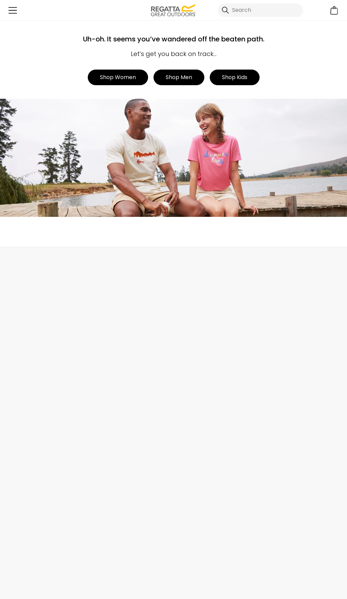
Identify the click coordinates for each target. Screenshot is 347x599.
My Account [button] (94, 262)
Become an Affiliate (283, 453)
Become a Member (283, 323)
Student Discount (280, 367)
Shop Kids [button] (234, 77)
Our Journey (190, 312)
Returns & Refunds (29, 323)
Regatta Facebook (187, 559)
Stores (182, 334)
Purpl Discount (276, 377)
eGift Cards (273, 312)
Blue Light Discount (282, 388)
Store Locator (187, 262)
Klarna (266, 421)
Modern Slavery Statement (209, 410)
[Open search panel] (260, 10)
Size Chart (271, 345)
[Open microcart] (334, 10)
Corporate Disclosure (201, 399)
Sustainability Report (200, 356)
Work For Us (188, 345)
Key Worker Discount (284, 399)
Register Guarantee (283, 334)
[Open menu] (12, 10)
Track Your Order (27, 334)
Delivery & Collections (33, 312)
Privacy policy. (93, 525)
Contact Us (279, 262)
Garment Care (276, 432)
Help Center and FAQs (118, 323)
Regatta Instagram (215, 559)
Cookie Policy (318, 589)
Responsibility (191, 388)
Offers (266, 356)
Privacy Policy (265, 589)
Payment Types (278, 410)
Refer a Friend (275, 443)
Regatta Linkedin (229, 559)
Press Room (189, 367)
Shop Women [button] (118, 77)
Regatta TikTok (201, 559)
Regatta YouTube (243, 559)
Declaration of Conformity (208, 421)
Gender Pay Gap (196, 377)
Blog (179, 323)
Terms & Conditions (204, 589)
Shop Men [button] (179, 77)
